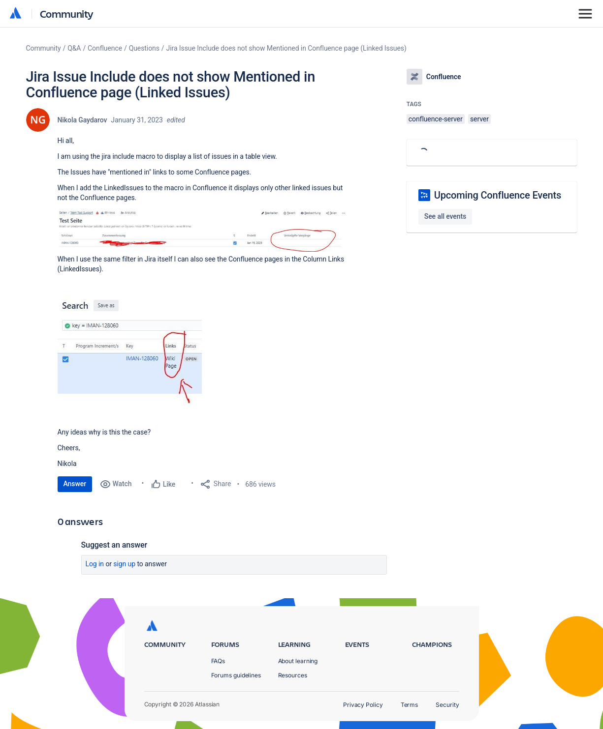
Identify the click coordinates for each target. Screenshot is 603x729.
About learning (298, 661)
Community (67, 13)
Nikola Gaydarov (82, 120)
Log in (95, 564)
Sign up (124, 564)
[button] (205, 230)
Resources (292, 675)
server (479, 119)
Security (447, 704)
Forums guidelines (236, 675)
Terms (409, 704)
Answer (75, 484)
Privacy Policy (363, 704)
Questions (144, 48)
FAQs (218, 661)
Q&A (74, 48)
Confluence (105, 48)
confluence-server (436, 119)
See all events (445, 216)
